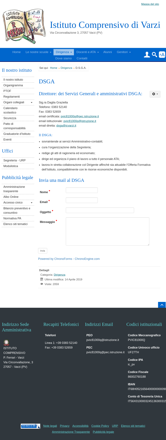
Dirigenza (59, 274)
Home (16, 51)
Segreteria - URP (14, 160)
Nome (45, 192)
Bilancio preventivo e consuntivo (16, 210)
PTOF (7, 91)
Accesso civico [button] (13, 202)
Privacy (64, 425)
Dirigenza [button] (62, 51)
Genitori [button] (122, 51)
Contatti (82, 57)
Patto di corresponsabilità (14, 126)
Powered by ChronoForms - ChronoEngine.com (69, 258)
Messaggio (48, 222)
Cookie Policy (100, 425)
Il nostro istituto (13, 79)
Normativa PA (12, 218)
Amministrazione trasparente (14, 189)
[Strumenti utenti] (155, 94)
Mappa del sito (150, 4)
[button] (147, 54)
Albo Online (10, 196)
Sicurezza (9, 118)
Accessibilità (80, 425)
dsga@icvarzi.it (66, 125)
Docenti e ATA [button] (86, 51)
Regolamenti (11, 96)
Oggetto (46, 212)
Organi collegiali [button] (13, 102)
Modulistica (10, 166)
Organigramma (13, 85)
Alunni (107, 51)
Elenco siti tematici (15, 224)
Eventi (7, 139)
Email (45, 202)
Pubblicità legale (103, 431)
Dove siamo (63, 57)
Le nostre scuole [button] (37, 51)
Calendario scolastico (10, 110)
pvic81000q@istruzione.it (80, 121)
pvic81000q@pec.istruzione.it (80, 116)
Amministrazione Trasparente (71, 431)
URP (115, 425)
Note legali (50, 425)
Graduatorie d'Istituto (16, 133)
